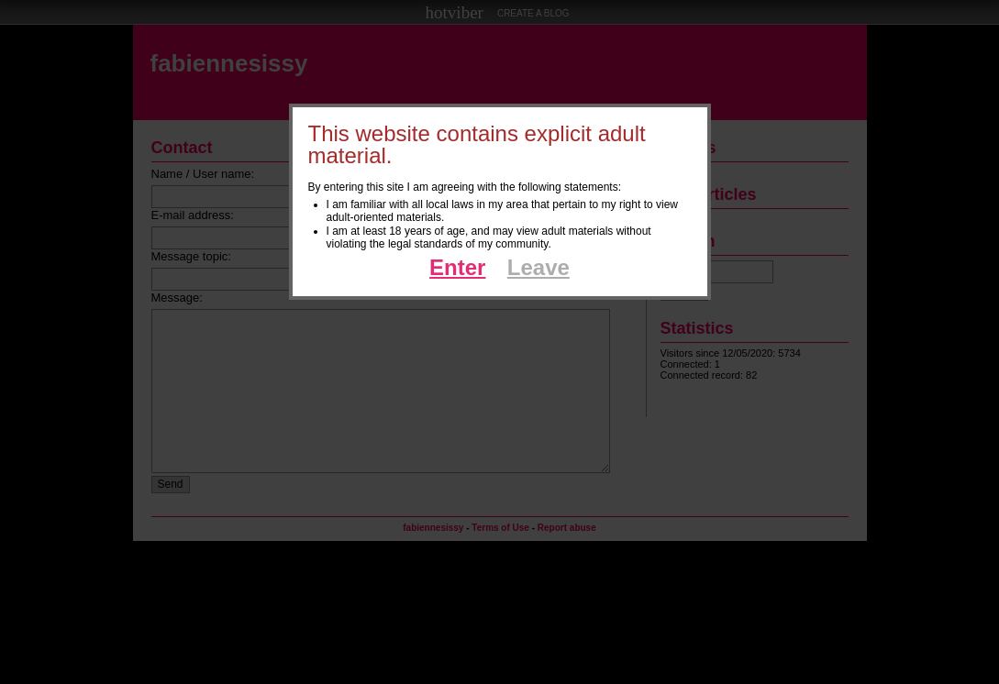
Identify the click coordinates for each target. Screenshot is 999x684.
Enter (457, 267)
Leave (538, 267)
